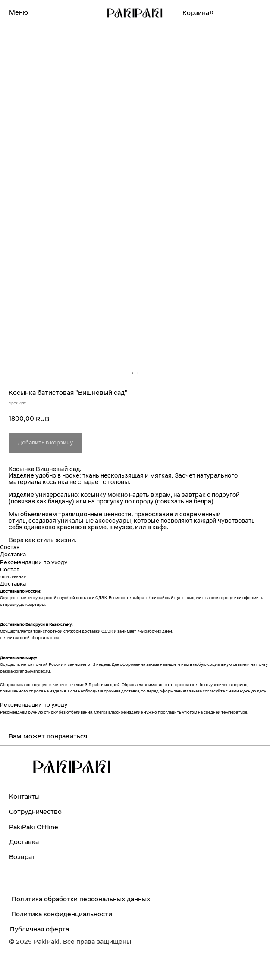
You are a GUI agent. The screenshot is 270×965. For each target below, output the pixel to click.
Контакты (24, 797)
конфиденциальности (78, 915)
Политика (27, 915)
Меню (18, 13)
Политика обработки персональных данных (81, 900)
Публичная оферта (39, 930)
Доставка (24, 842)
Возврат (22, 857)
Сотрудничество (35, 812)
